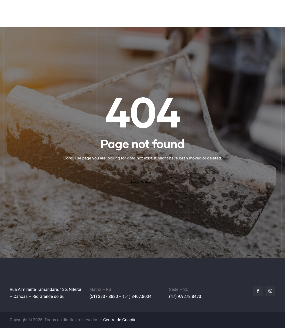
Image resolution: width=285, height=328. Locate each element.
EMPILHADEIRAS (159, 13)
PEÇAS (188, 13)
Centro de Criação (120, 319)
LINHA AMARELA (217, 13)
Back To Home (142, 182)
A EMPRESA (126, 13)
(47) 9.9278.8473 (185, 296)
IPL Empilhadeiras (42, 10)
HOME (103, 13)
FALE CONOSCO (256, 13)
